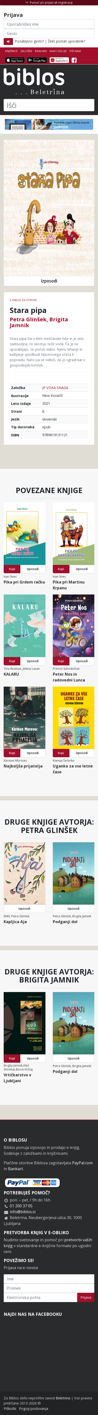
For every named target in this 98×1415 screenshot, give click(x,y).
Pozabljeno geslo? (29, 41)
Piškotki (10, 1408)
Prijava (85, 1297)
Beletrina (63, 1398)
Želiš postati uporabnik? (66, 41)
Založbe (26, 51)
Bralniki (41, 51)
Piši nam (75, 51)
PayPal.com (82, 1163)
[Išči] (49, 105)
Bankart (15, 1168)
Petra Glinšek (28, 319)
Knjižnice (11, 51)
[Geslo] (49, 33)
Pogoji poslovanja (33, 1408)
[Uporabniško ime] (49, 24)
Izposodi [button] (49, 281)
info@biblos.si (22, 1211)
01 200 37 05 (21, 1206)
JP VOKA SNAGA (55, 387)
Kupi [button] (12, 569)
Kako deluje (58, 51)
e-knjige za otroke (23, 300)
